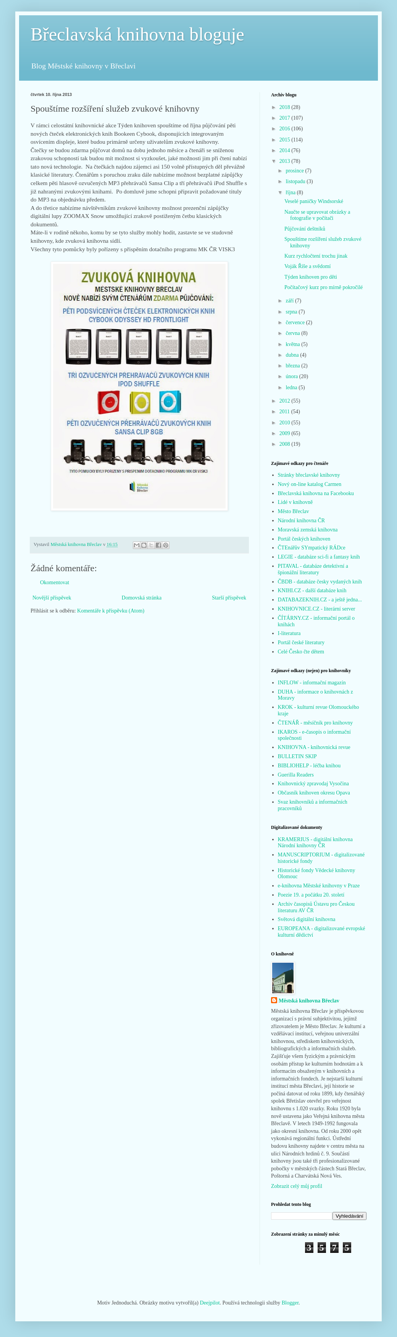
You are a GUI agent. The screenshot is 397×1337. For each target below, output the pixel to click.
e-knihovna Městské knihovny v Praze (319, 886)
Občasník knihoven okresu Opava (314, 793)
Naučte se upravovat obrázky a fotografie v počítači (317, 215)
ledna (292, 387)
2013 (285, 161)
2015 (285, 140)
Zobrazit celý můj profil (296, 1186)
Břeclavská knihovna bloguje (137, 34)
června (293, 333)
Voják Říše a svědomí (307, 266)
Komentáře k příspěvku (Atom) (110, 611)
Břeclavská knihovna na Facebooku (316, 493)
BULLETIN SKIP (297, 756)
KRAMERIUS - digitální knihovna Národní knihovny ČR (315, 843)
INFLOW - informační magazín (312, 683)
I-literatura (289, 633)
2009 (285, 433)
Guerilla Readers (296, 775)
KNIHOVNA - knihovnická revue (314, 747)
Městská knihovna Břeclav (309, 1001)
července (296, 322)
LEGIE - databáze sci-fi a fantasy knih (319, 557)
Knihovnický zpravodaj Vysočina (313, 783)
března (293, 366)
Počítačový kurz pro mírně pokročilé (323, 287)
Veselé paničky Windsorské (313, 201)
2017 (285, 118)
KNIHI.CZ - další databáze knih (312, 590)
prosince (295, 171)
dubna (293, 355)
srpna (292, 312)
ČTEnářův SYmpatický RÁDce (311, 548)
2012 (285, 401)
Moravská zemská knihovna (308, 530)
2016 (285, 129)
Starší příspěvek (229, 598)
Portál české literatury (301, 642)
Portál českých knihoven (304, 539)
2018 (285, 107)
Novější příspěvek (51, 598)
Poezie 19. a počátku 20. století (311, 895)
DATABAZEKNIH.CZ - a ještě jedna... (320, 600)
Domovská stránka (142, 598)
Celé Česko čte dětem (301, 652)
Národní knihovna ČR (301, 520)
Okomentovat (54, 582)
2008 (285, 444)
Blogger (290, 1303)
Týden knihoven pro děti (310, 277)
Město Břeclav (293, 511)
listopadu (296, 181)
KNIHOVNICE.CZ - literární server (316, 609)
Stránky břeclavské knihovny (309, 475)
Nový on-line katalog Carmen (310, 484)
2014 (285, 150)
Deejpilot (209, 1303)
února (292, 376)
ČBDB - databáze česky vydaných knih (320, 582)
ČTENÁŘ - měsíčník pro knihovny (315, 723)
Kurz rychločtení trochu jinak (315, 256)
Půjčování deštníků (304, 229)
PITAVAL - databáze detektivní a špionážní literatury (313, 569)
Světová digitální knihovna (307, 919)
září (290, 301)
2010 (285, 423)
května (293, 344)
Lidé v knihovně (295, 502)
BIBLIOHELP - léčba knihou (309, 765)
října (291, 192)
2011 (285, 411)
